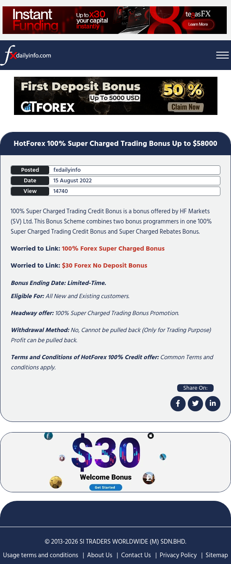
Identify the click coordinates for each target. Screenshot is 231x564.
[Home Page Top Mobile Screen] (115, 95)
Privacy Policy (178, 555)
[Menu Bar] (222, 55)
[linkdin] (212, 403)
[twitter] (195, 403)
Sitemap (217, 555)
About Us (99, 555)
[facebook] (178, 403)
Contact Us (136, 555)
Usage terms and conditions (40, 555)
